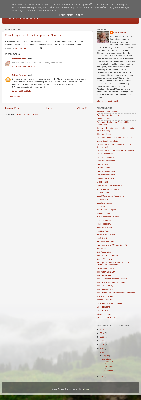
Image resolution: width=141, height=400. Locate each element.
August (105, 356)
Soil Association (104, 252)
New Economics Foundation (109, 217)
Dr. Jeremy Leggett (105, 157)
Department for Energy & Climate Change (115, 150)
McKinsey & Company (106, 210)
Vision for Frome (104, 314)
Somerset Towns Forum (107, 255)
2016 (102, 329)
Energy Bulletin (103, 168)
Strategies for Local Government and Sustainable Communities (113, 263)
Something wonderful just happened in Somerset (33, 35)
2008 (102, 352)
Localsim (101, 206)
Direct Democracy (105, 154)
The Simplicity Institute (107, 289)
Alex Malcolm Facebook (107, 112)
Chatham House (104, 134)
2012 (102, 337)
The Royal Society (105, 286)
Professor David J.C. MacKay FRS (112, 245)
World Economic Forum (107, 317)
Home (48, 108)
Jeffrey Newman (19, 75)
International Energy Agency (109, 185)
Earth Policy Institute (106, 161)
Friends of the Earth (105, 178)
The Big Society (104, 275)
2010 (102, 345)
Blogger (86, 389)
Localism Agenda (104, 203)
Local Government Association (110, 196)
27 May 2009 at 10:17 (21, 91)
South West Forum (105, 259)
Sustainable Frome (105, 268)
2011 (102, 341)
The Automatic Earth (106, 272)
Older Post (83, 108)
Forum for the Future (106, 175)
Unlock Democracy (105, 310)
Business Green (104, 119)
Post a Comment (16, 97)
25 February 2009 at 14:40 (23, 66)
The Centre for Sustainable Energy (112, 279)
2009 (102, 348)
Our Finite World (104, 220)
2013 (102, 333)
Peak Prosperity (104, 224)
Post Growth (102, 238)
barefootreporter (19, 59)
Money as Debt (103, 213)
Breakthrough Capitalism (108, 115)
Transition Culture (105, 296)
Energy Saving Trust (106, 171)
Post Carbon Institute (106, 234)
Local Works (102, 199)
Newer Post (12, 108)
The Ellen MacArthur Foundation (111, 282)
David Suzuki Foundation (108, 141)
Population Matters (105, 227)
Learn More (66, 15)
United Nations (103, 307)
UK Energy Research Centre (109, 303)
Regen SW (101, 248)
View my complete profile (108, 101)
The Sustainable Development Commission (116, 293)
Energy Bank (102, 164)
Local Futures (103, 192)
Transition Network (105, 300)
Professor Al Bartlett (105, 241)
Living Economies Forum (108, 189)
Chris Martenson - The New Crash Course (115, 137)
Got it (79, 15)
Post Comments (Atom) (27, 114)
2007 (102, 377)
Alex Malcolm (119, 32)
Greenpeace (102, 182)
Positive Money (103, 231)
